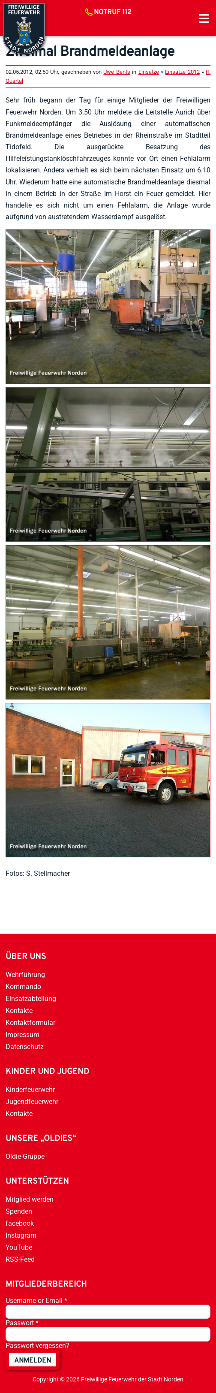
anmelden (32, 1361)
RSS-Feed (20, 1259)
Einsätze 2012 (182, 72)
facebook (20, 1223)
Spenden (19, 1211)
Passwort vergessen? (37, 1346)
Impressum (22, 1035)
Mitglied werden (30, 1199)
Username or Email (36, 1301)
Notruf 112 (113, 12)
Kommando (23, 987)
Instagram (21, 1235)
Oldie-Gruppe (25, 1156)
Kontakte (19, 1011)
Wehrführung (25, 975)
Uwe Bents (116, 72)
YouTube (19, 1247)
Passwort (22, 1323)
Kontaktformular (30, 1023)
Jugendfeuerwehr (32, 1102)
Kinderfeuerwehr (30, 1089)
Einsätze (148, 72)
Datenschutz (25, 1047)
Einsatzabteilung (31, 999)
